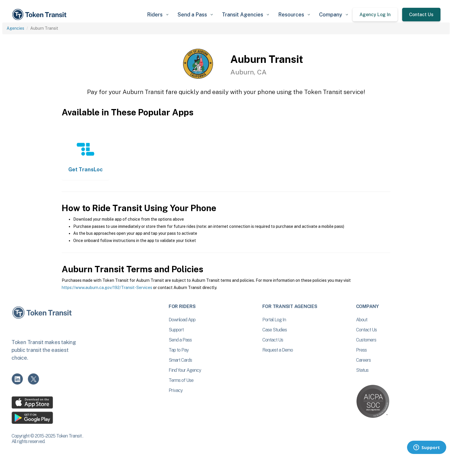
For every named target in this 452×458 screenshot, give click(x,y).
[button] (157, 15)
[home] (40, 14)
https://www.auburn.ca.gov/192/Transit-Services (107, 287)
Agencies (15, 28)
